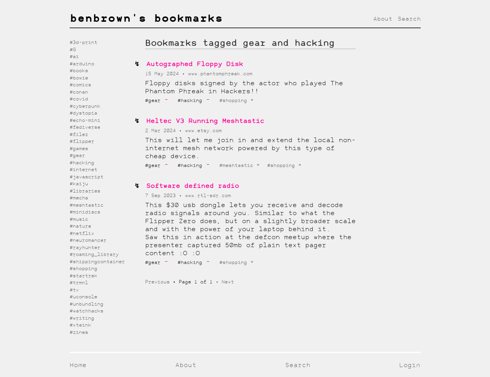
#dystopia (83, 113)
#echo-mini (85, 120)
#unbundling (86, 304)
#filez (79, 134)
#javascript (86, 177)
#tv (74, 290)
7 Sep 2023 (162, 196)
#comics (80, 85)
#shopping (233, 100)
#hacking (82, 163)
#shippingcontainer (97, 262)
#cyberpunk (85, 106)
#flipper (82, 141)
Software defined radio (192, 186)
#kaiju (79, 184)
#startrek (83, 276)
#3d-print (83, 42)
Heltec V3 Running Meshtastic (205, 121)
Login (409, 365)
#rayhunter (85, 247)
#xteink (80, 325)
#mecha (79, 198)
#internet (83, 170)
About (382, 19)
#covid (79, 99)
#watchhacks (86, 311)
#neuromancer (88, 240)
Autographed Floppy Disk (194, 64)
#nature (80, 226)
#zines (79, 332)
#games (79, 149)
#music (79, 219)
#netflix (82, 233)
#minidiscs (85, 212)
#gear (77, 155)
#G (73, 50)
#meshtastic (236, 165)
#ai (74, 56)
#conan (79, 92)
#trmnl (79, 283)
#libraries (85, 191)
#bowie (79, 78)
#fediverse (85, 127)
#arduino (82, 64)
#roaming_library (94, 254)
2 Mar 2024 (162, 131)
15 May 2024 (163, 74)
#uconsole (83, 297)
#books (79, 71)
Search (409, 19)
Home (78, 365)
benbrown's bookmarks (146, 19)
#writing (82, 318)
